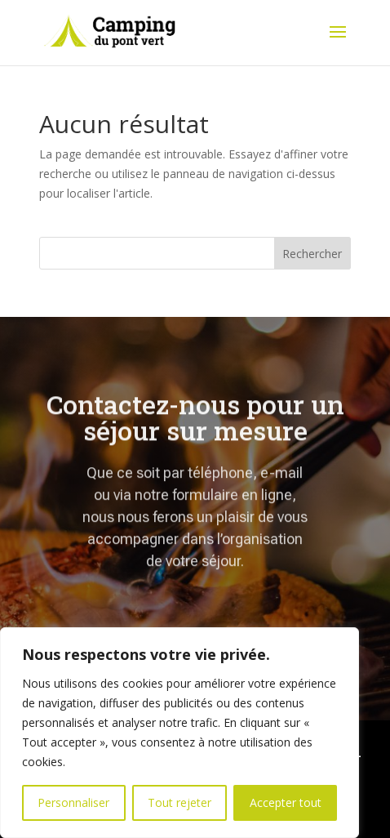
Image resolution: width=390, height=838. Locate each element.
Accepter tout (285, 802)
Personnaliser (73, 802)
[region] (179, 732)
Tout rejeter (179, 802)
